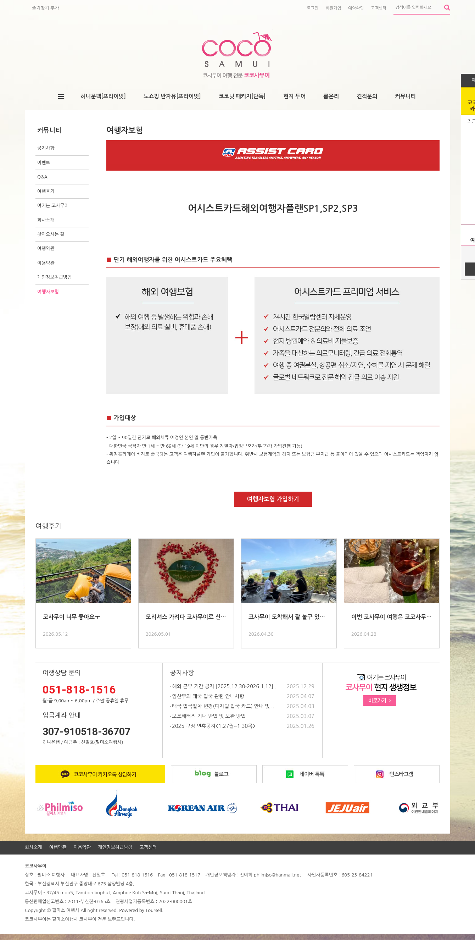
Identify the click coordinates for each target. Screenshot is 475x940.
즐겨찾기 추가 (45, 8)
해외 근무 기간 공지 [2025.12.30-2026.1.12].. (223, 686)
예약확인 (356, 8)
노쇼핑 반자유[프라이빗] (172, 96)
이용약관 (46, 263)
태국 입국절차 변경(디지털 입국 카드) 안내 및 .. (222, 706)
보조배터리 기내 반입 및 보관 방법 (207, 716)
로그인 (313, 8)
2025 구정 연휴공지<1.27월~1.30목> (212, 726)
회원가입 (333, 8)
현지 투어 (294, 96)
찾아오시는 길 (51, 234)
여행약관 (46, 248)
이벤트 (43, 162)
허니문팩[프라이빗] (103, 96)
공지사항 (46, 148)
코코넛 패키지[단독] (242, 96)
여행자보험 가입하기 (273, 499)
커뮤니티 (405, 96)
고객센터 (378, 8)
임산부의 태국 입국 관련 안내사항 (207, 696)
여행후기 (46, 191)
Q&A (42, 177)
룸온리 (331, 96)
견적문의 (367, 96)
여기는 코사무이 (53, 205)
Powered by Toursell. (141, 910)
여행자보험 (48, 291)
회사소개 (46, 220)
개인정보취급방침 (54, 277)
